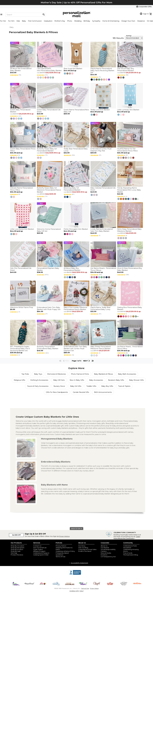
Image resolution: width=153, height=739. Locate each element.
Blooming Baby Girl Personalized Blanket (72, 189)
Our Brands (105, 548)
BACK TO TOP (76, 528)
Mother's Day (59, 21)
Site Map (14, 553)
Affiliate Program (39, 551)
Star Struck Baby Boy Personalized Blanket (125, 70)
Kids (18, 21)
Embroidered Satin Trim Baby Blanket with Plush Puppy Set (48, 308)
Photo (69, 21)
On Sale (150, 21)
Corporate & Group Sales (87, 549)
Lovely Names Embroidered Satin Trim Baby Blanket (101, 230)
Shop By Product (17, 549)
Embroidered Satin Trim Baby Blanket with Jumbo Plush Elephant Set (75, 349)
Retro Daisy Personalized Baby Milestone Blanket (129, 230)
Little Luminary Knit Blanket (128, 110)
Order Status (38, 549)
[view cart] (151, 14)
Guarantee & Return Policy (65, 551)
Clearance (141, 21)
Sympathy (96, 21)
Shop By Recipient (17, 548)
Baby (24, 21)
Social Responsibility (108, 549)
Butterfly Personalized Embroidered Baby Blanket (47, 348)
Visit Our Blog (83, 548)
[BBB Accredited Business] (75, 574)
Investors (104, 555)
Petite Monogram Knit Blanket (76, 229)
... (138, 198)
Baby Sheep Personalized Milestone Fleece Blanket (100, 348)
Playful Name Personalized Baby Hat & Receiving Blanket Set (102, 71)
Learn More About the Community (127, 537)
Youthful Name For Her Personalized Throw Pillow (127, 150)
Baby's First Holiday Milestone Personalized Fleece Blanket (75, 308)
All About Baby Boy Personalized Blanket (72, 269)
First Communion (35, 21)
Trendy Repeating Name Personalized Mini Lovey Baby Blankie (129, 190)
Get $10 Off (16, 535)
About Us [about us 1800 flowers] (104, 546)
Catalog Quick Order (41, 555)
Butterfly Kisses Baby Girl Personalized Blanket (47, 150)
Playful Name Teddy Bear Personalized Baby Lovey (100, 308)
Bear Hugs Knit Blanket (73, 69)
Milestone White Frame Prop (21, 307)
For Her (3, 21)
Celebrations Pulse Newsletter (130, 547)
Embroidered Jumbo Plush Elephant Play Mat (101, 150)
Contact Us (37, 546)
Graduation (48, 21)
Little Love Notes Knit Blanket (22, 229)
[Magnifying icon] (44, 14)
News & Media (106, 553)
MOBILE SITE (74, 591)
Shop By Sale (15, 551)
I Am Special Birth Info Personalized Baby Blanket (49, 70)
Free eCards (127, 553)
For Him (11, 21)
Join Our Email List (39, 548)
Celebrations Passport (41, 553)
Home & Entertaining (110, 21)
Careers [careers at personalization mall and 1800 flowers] (104, 551)
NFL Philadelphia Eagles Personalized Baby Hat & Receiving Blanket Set (20, 349)
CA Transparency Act (108, 556)
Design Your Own (128, 21)
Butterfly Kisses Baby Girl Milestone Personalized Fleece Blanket (49, 190)
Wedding (77, 21)
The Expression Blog (130, 555)
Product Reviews (17, 555)
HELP (82, 591)
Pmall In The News (84, 551)
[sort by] (134, 38)
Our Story (81, 546)
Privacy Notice (64, 536)
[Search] (25, 15)
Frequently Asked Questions (62, 554)
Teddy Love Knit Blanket (100, 110)
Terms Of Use (60, 556)
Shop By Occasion (17, 546)
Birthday (86, 21)
